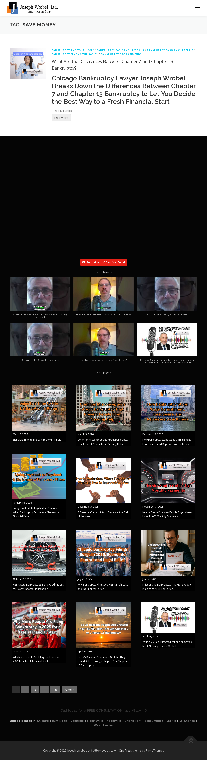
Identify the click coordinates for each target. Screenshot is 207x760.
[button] (107, 272)
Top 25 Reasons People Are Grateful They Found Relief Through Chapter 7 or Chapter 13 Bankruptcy (102, 661)
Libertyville (95, 721)
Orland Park (133, 721)
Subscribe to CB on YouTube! (103, 262)
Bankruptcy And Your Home (73, 50)
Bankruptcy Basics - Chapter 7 (170, 50)
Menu (197, 7)
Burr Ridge (59, 721)
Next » (69, 690)
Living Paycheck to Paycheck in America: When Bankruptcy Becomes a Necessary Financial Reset (36, 512)
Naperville (113, 721)
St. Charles (187, 721)
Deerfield (77, 721)
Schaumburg (154, 721)
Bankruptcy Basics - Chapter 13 (120, 50)
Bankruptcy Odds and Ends (121, 54)
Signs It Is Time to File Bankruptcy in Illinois (37, 440)
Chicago (43, 721)
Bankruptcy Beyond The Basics (75, 54)
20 (55, 690)
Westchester (103, 725)
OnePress (125, 751)
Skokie (171, 721)
